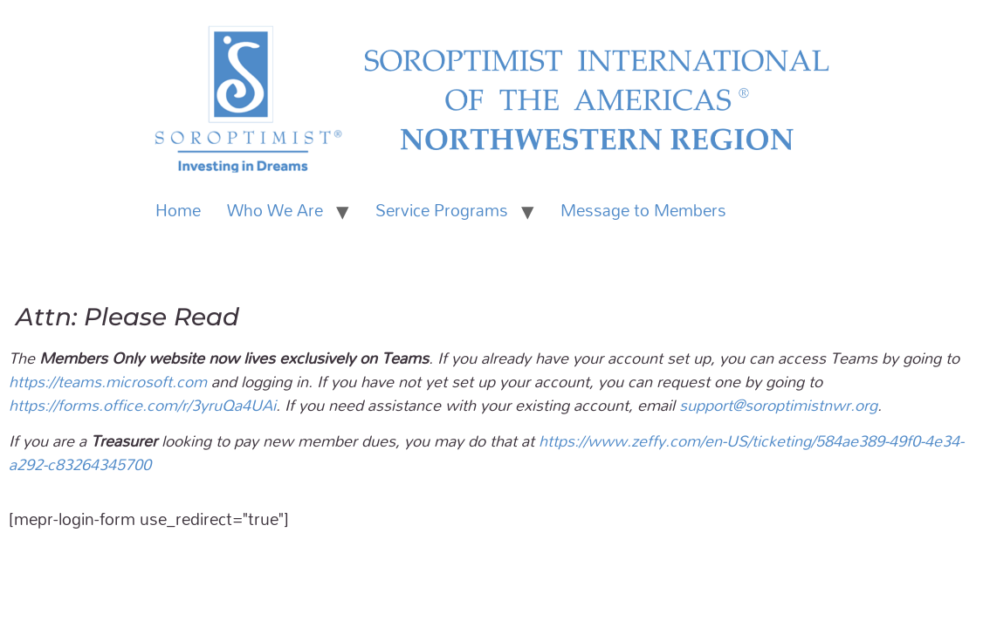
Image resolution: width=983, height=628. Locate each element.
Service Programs (441, 210)
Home (178, 210)
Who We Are (275, 210)
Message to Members (643, 210)
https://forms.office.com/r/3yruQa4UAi (142, 404)
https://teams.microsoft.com (108, 381)
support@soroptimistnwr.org (778, 404)
